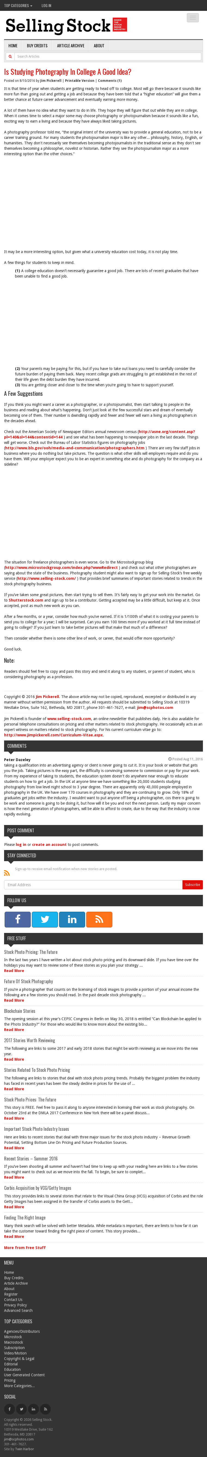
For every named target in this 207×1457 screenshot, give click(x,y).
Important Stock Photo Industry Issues (36, 1129)
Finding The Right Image (24, 1217)
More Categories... (19, 1386)
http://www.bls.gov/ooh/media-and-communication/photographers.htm (74, 448)
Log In (46, 5)
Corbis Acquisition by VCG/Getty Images (37, 1188)
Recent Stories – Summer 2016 (31, 1158)
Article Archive (70, 45)
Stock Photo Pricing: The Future (30, 952)
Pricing (10, 1380)
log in (21, 844)
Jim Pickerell (50, 81)
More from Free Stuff (25, 1248)
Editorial (11, 1364)
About (99, 45)
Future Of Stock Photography (28, 981)
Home (12, 45)
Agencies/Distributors (22, 1331)
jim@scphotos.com (155, 707)
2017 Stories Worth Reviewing (29, 1040)
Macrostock (13, 1342)
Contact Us (13, 1299)
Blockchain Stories (19, 1011)
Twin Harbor (24, 1449)
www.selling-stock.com (69, 719)
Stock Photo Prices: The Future (30, 1099)
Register (11, 1294)
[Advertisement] (103, 200)
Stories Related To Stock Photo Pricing (37, 1070)
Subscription (14, 1348)
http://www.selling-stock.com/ (46, 578)
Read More (14, 971)
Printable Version (79, 81)
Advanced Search (18, 1310)
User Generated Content (24, 1375)
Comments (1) (110, 81)
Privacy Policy (15, 1305)
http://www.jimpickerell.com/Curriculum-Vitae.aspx (53, 735)
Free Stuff (16, 938)
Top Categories (18, 5)
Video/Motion (15, 1353)
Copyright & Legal (19, 1358)
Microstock (13, 1337)
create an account (49, 844)
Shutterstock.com (26, 600)
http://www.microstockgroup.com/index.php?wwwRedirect (61, 567)
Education (12, 1369)
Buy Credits (37, 45)
